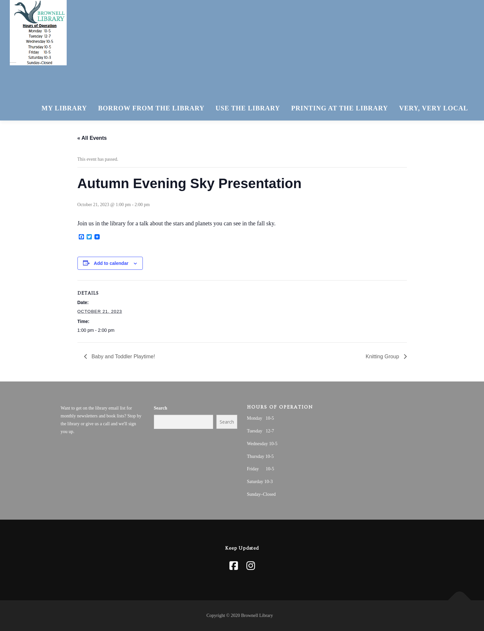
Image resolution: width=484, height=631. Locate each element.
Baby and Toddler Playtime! (122, 356)
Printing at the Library (339, 108)
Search (160, 408)
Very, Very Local (433, 108)
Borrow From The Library (151, 108)
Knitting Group (383, 356)
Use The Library (248, 108)
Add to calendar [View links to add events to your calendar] (111, 263)
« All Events (92, 138)
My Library (64, 108)
